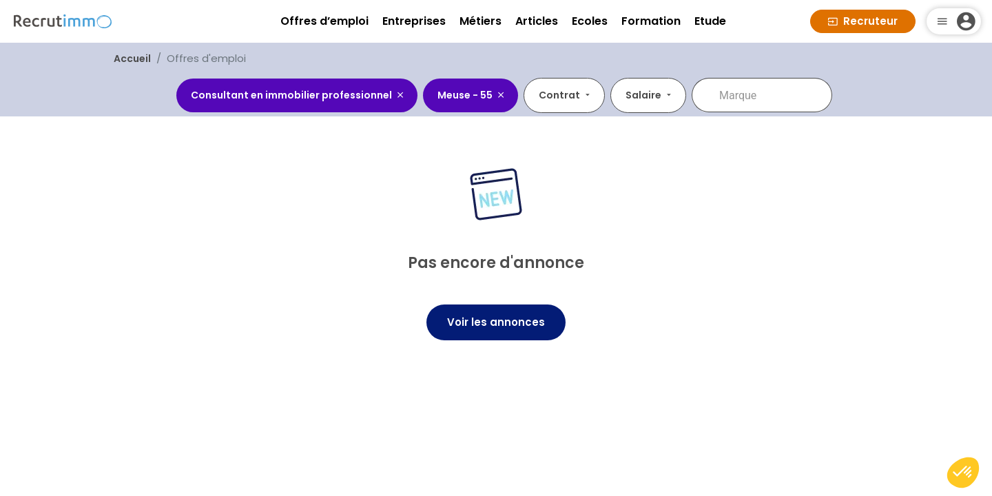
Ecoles (590, 21)
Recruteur (863, 21)
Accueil (132, 58)
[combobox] (480, 95)
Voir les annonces (496, 322)
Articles (536, 21)
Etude (710, 21)
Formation (651, 21)
